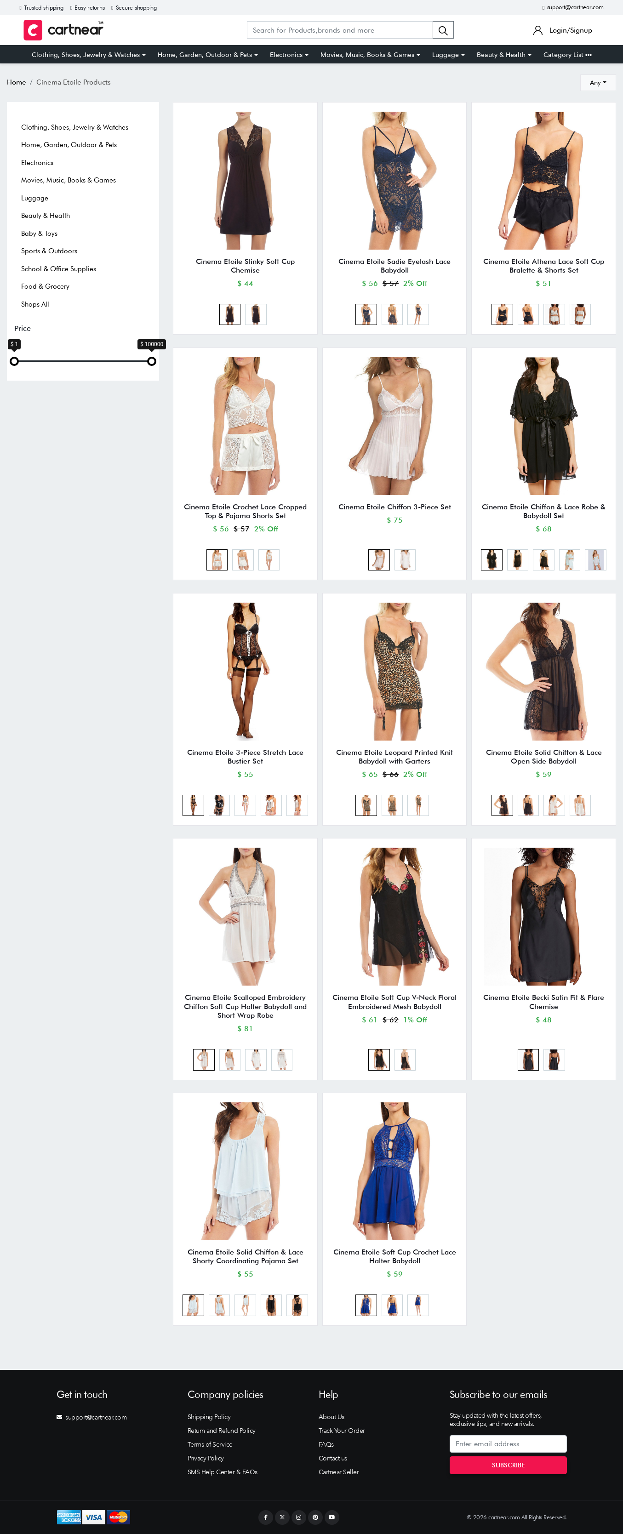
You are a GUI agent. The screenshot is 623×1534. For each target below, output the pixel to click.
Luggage (445, 55)
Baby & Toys (39, 233)
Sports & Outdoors (49, 251)
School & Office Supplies (58, 269)
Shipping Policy (209, 1417)
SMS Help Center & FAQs (222, 1472)
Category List (567, 55)
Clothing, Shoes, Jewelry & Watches (86, 55)
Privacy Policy (206, 1458)
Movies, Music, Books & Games (367, 55)
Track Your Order (342, 1430)
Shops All (35, 304)
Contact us (333, 1458)
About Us (331, 1417)
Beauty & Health (501, 55)
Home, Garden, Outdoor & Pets (205, 55)
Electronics (286, 55)
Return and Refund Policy (222, 1430)
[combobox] (598, 82)
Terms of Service (210, 1444)
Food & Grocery (45, 286)
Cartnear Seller (339, 1472)
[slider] (14, 361)
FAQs (326, 1444)
